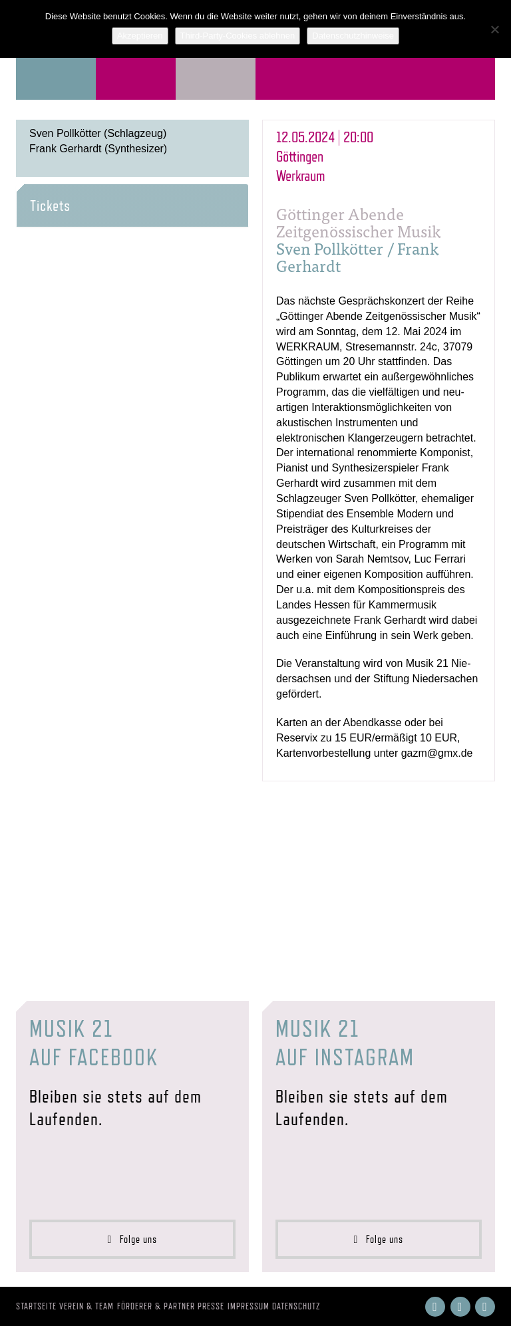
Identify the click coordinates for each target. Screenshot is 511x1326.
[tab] (132, 205)
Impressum (248, 1306)
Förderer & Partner (156, 1306)
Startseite (36, 1306)
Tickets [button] (50, 205)
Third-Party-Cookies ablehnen (237, 36)
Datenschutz (296, 1306)
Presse (211, 1306)
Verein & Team (86, 1306)
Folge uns (133, 1239)
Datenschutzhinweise (353, 36)
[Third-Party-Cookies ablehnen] (494, 29)
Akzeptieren (140, 36)
